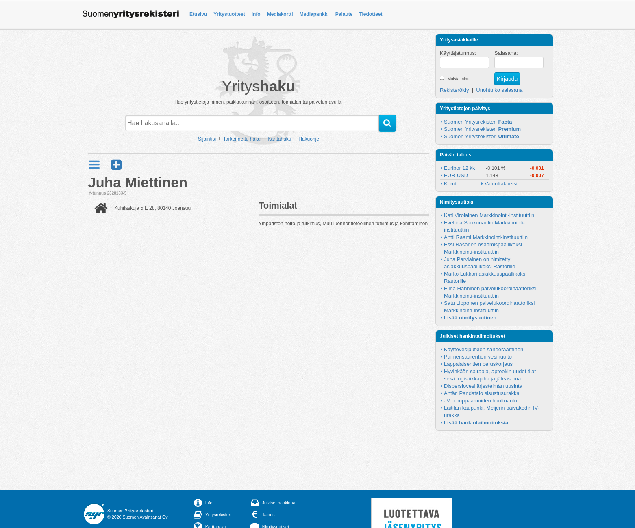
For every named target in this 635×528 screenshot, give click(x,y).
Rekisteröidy (454, 90)
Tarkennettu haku (242, 139)
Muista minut (459, 79)
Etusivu (198, 14)
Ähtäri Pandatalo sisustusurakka (482, 393)
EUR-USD (456, 175)
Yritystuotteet (229, 14)
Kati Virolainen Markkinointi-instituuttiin (489, 215)
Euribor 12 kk (459, 168)
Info (256, 14)
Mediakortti (280, 14)
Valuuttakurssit (502, 183)
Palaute (344, 14)
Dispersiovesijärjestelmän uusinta (483, 386)
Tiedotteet (370, 14)
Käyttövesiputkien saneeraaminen (483, 349)
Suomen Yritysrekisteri (478, 122)
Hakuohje (308, 139)
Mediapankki (314, 14)
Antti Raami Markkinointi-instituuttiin (486, 237)
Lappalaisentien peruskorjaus (478, 364)
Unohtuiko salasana (499, 90)
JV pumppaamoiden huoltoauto (480, 401)
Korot (450, 183)
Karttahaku (279, 139)
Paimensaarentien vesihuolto (478, 357)
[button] (116, 165)
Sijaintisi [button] (207, 139)
